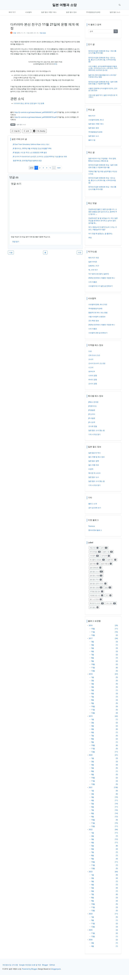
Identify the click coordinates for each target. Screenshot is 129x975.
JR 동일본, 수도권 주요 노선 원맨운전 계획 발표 (30, 152)
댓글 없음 (43, 33)
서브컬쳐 (28, 12)
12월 (93, 635)
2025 (91, 930)
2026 (91, 940)
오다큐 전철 (92, 426)
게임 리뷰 (94, 548)
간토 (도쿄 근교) (94, 355)
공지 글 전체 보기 (94, 508)
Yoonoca (91, 526)
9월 (92, 661)
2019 (91, 716)
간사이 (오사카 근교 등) (96, 363)
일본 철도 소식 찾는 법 (96, 430)
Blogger (45, 965)
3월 (92, 642)
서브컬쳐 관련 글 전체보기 (97, 333)
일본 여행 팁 (107, 563)
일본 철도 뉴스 (115, 12)
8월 (92, 658)
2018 (91, 674)
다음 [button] (10, 252)
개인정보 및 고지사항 (10, 965)
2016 (91, 625)
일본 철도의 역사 (94, 453)
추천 (90, 237)
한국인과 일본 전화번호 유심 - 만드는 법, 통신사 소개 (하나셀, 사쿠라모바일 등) (102, 59)
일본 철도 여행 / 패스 (49, 12)
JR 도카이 (91, 414)
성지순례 (106, 555)
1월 (92, 677)
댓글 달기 (15, 241)
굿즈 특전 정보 (93, 320)
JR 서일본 (91, 418)
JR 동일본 (91, 410)
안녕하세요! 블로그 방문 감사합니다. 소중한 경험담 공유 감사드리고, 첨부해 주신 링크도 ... (102, 211)
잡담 (108, 587)
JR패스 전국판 (93, 402)
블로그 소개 (92, 504)
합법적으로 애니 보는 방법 (97, 312)
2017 (91, 638)
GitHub (52, 965)
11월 (93, 632)
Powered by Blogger (29, 969)
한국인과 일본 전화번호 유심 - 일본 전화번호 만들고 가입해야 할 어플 (102, 83)
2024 (91, 914)
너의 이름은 (92, 282)
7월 (92, 654)
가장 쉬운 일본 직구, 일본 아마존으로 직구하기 (102, 96)
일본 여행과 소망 (64, 5)
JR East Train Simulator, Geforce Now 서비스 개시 (31, 144)
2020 (91, 755)
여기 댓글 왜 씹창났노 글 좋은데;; (100, 233)
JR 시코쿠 (91, 422)
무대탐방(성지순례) (93, 12)
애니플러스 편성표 (98, 560)
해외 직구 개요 (93, 258)
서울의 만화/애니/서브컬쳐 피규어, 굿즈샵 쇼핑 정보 (102, 89)
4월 (92, 645)
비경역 (90, 469)
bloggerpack (56, 969)
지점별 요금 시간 (97, 595)
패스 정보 (111, 603)
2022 (91, 829)
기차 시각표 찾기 (94, 434)
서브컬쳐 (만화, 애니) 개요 (97, 304)
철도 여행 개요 (93, 465)
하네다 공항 (92, 379)
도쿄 (90, 351)
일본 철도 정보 (71, 12)
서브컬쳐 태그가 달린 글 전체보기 (100, 286)
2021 (91, 787)
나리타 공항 (92, 375)
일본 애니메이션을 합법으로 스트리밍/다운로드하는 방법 (102, 76)
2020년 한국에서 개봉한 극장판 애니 (101, 278)
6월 (92, 651)
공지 (104, 548)
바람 (14, 33)
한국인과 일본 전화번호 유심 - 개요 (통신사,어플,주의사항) (102, 52)
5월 (92, 648)
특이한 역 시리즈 (94, 473)
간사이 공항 (92, 383)
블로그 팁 (91, 140)
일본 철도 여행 (96, 575)
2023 (91, 872)
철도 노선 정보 (96, 599)
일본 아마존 (92, 262)
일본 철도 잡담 (96, 587)
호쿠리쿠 (91, 371)
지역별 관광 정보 (97, 591)
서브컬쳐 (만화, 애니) (96, 120)
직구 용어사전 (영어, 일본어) (98, 274)
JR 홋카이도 (92, 406)
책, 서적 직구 (93, 270)
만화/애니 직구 (93, 266)
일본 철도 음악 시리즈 (98, 583)
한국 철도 (94, 607)
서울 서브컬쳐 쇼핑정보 (96, 316)
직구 (109, 595)
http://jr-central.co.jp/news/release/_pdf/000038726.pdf (35, 117)
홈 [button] (45, 252)
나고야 (90, 367)
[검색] (101, 31)
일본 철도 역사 (96, 579)
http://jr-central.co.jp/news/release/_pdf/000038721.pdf (35, 112)
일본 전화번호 (96, 567)
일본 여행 (94, 563)
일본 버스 (112, 560)
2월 (92, 680)
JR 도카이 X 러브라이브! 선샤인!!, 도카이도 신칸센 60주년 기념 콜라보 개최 (40, 156)
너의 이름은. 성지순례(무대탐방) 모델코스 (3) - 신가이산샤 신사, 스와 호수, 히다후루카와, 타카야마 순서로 (102, 68)
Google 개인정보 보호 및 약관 (30, 965)
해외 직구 (12, 12)
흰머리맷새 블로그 (95, 530)
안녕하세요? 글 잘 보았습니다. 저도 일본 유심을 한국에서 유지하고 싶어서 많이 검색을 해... (103, 220)
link (55, 64)
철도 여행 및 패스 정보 (96, 457)
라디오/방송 (96, 552)
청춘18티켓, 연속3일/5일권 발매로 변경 (27, 160)
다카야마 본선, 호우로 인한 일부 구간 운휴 (29, 103)
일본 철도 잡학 (93, 461)
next (58, 168)
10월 (93, 629)
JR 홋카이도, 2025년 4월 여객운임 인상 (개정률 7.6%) (32, 148)
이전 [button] (79, 252)
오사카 (90, 359)
